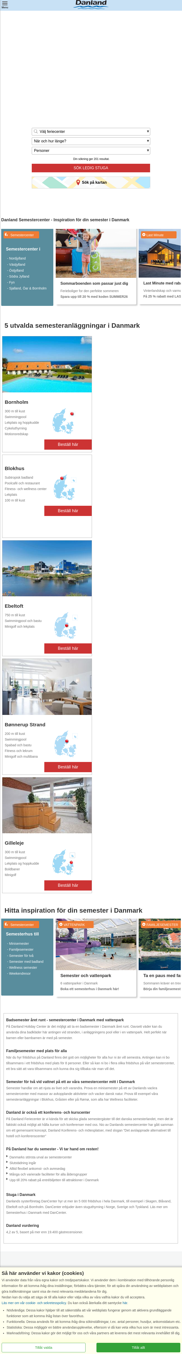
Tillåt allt (138, 1347)
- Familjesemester (20, 949)
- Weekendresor (19, 973)
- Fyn (11, 282)
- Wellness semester (22, 967)
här (125, 1303)
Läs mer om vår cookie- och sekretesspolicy (34, 1303)
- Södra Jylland (18, 276)
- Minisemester (18, 943)
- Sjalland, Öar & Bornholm (27, 288)
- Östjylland (15, 270)
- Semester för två (20, 956)
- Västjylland (16, 264)
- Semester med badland (25, 962)
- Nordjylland (16, 258)
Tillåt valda (43, 1347)
